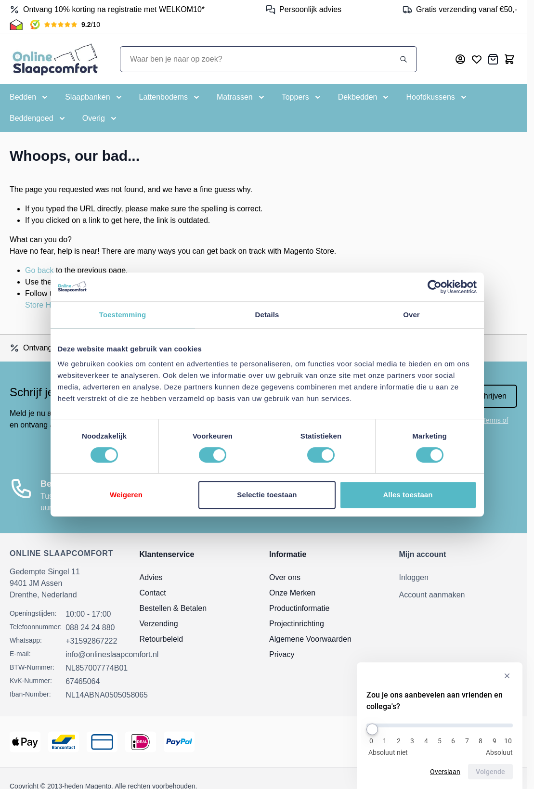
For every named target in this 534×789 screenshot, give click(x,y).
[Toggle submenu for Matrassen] (241, 97)
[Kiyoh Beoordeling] (65, 24)
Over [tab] (411, 314)
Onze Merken (292, 593)
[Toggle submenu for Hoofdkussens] (437, 97)
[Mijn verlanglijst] (476, 59)
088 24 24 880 (90, 627)
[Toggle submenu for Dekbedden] (364, 97)
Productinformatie (299, 608)
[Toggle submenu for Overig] (100, 118)
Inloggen (414, 577)
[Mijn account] (460, 59)
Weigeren (126, 495)
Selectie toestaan (267, 495)
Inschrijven (488, 396)
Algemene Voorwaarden (310, 639)
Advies (151, 577)
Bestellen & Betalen (173, 608)
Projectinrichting (296, 624)
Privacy (281, 654)
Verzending (159, 624)
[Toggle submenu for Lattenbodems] (170, 97)
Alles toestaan (407, 495)
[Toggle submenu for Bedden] (30, 97)
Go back (39, 270)
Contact (153, 593)
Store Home (45, 305)
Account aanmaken (432, 595)
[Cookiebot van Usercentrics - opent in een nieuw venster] (434, 287)
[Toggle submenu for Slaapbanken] (94, 97)
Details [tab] (267, 314)
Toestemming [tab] (122, 314)
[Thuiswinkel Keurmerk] (16, 24)
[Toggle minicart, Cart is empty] (509, 59)
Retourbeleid (161, 639)
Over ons (284, 577)
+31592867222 (91, 641)
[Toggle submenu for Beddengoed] (38, 118)
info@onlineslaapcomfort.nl (111, 654)
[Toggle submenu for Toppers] (302, 97)
